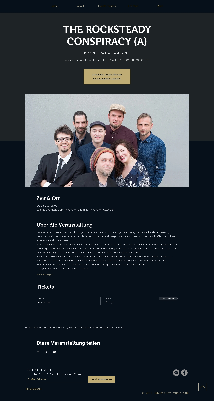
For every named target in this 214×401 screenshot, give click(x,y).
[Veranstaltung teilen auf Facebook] (38, 352)
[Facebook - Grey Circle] (184, 372)
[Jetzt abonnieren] (101, 379)
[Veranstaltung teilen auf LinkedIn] (54, 352)
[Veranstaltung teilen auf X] (46, 352)
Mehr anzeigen (44, 274)
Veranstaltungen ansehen (107, 78)
